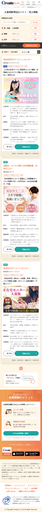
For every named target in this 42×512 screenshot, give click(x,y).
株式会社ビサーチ (8, 172)
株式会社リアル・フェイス (11, 271)
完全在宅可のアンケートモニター (17, 60)
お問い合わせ (11, 491)
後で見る (8, 147)
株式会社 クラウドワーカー (11, 63)
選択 (35, 28)
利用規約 (8, 485)
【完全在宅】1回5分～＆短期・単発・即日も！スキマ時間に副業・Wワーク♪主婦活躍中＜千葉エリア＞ (20, 281)
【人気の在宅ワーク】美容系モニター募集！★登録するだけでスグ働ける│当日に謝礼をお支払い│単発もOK (20, 72)
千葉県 (23, 7)
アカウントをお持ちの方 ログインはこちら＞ (21, 438)
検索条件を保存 (31, 46)
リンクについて (19, 485)
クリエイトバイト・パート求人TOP (10, 7)
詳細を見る (26, 147)
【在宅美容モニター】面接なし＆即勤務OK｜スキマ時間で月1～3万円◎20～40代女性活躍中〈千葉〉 (20, 181)
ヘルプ (25, 488)
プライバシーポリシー (12, 488)
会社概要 (34, 488)
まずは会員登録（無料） (21, 433)
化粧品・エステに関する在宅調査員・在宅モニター (20, 167)
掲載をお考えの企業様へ (27, 491)
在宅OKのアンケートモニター (16, 268)
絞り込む (35, 22)
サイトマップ (32, 485)
